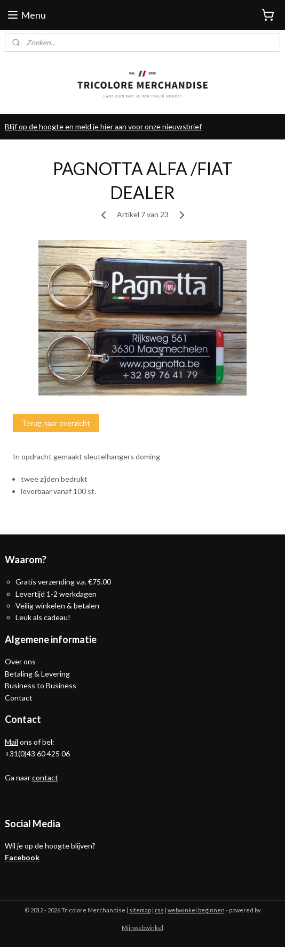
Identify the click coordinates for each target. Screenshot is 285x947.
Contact (19, 697)
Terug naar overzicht (55, 422)
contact (45, 777)
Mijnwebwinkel (142, 927)
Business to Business (40, 685)
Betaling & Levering (37, 673)
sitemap (140, 910)
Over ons (20, 661)
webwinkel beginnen (196, 910)
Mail (11, 741)
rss (159, 910)
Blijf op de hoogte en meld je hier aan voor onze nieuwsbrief (103, 126)
